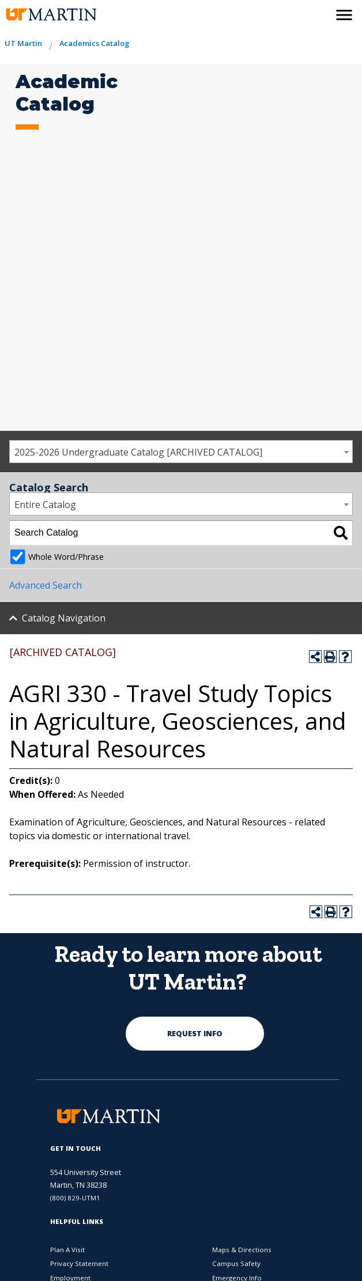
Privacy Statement (79, 1263)
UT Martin (23, 43)
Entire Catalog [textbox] (45, 504)
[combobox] (181, 451)
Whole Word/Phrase (66, 556)
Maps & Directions (242, 1249)
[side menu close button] (344, 15)
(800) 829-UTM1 (75, 1197)
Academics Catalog (94, 43)
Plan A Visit (67, 1249)
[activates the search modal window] (319, 13)
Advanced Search (45, 585)
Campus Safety (236, 1263)
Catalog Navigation (63, 618)
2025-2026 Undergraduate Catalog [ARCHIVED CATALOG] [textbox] (138, 452)
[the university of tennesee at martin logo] (50, 14)
